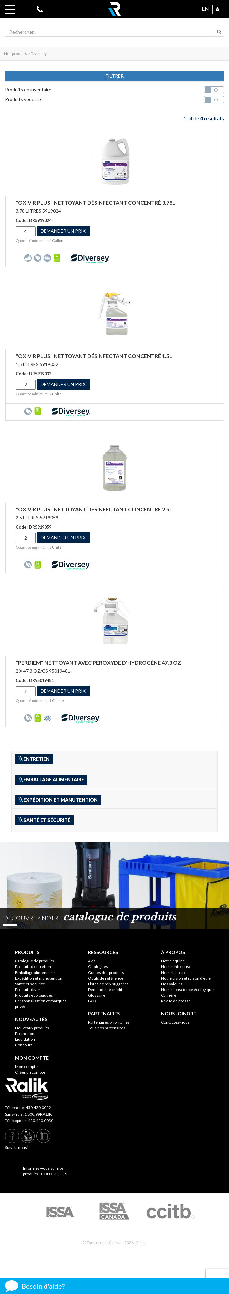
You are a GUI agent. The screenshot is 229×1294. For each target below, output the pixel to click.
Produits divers (28, 989)
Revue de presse (176, 1000)
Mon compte (26, 1066)
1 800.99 (38, 1114)
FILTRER (115, 76)
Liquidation (25, 1039)
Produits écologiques (34, 995)
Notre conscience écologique (187, 989)
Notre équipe (173, 960)
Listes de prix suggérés (108, 983)
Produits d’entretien (33, 966)
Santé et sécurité (30, 983)
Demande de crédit (105, 989)
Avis (92, 960)
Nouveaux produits (32, 1027)
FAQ (92, 1000)
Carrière (168, 995)
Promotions (25, 1033)
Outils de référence (105, 978)
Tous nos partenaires (106, 1027)
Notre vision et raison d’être (186, 978)
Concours (24, 1044)
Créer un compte (30, 1072)
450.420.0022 (38, 1107)
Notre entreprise (176, 966)
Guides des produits (106, 972)
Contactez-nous (175, 1022)
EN (205, 8)
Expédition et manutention (38, 978)
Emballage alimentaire (35, 972)
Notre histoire (173, 972)
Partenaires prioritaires (109, 1022)
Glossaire (96, 995)
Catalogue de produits (34, 960)
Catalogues (98, 966)
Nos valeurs (171, 983)
